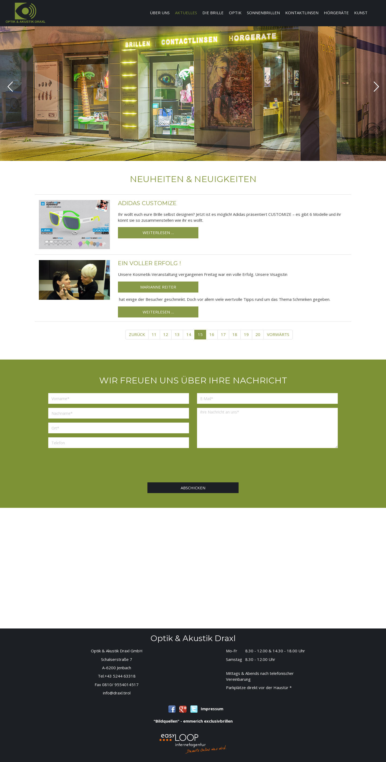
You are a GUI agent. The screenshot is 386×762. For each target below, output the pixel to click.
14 (188, 334)
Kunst (361, 12)
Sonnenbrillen (263, 12)
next (376, 86)
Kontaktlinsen (301, 12)
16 (211, 334)
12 (165, 334)
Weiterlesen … (158, 232)
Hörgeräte (336, 12)
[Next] (278, 334)
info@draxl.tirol (117, 693)
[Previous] (137, 334)
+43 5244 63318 (120, 676)
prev (10, 86)
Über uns (160, 12)
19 (246, 334)
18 (234, 334)
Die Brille (213, 12)
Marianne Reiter (158, 287)
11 (154, 334)
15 (200, 334)
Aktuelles (186, 12)
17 (223, 334)
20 (257, 334)
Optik (235, 12)
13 (177, 334)
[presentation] (192, 466)
